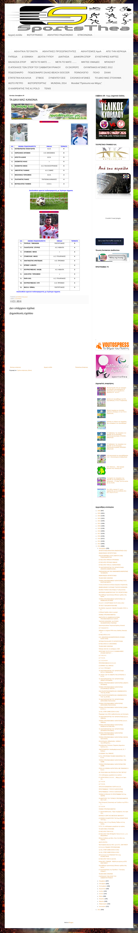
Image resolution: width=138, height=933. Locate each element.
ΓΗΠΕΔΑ (12, 56)
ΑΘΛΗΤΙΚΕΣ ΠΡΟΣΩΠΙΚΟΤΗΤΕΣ (59, 51)
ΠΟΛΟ (96, 72)
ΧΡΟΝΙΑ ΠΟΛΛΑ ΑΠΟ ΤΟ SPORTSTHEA (111, 641)
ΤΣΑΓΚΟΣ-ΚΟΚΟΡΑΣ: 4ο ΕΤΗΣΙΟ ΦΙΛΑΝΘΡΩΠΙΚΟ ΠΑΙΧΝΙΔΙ (108, 622)
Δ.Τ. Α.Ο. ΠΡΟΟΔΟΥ (105, 668)
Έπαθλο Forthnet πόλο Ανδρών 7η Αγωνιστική (112, 589)
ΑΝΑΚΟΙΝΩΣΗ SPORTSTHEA (107, 553)
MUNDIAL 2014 (59, 83)
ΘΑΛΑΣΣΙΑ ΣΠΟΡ (17, 62)
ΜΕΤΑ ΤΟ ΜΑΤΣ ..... (41, 62)
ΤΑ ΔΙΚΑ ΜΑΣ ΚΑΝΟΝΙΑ (106, 578)
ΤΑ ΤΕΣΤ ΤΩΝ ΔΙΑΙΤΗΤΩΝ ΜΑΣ (108, 605)
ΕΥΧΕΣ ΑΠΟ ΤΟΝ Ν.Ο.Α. (106, 831)
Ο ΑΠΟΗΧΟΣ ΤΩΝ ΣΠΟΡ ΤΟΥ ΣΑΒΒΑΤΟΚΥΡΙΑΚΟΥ (34, 67)
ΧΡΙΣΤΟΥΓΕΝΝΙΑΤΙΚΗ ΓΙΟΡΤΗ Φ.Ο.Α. (110, 786)
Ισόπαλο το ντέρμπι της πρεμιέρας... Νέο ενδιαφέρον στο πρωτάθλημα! (117, 422)
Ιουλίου (101, 891)
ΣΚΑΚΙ (107, 72)
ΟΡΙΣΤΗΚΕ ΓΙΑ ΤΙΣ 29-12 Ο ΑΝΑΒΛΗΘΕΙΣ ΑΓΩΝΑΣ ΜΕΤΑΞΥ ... (111, 652)
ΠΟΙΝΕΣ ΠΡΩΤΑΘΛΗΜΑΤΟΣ (107, 614)
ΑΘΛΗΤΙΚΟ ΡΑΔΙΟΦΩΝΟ (60, 35)
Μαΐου (101, 896)
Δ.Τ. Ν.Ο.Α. (102, 658)
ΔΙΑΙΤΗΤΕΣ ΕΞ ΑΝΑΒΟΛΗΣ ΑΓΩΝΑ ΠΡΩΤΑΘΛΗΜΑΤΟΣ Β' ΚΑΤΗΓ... (109, 618)
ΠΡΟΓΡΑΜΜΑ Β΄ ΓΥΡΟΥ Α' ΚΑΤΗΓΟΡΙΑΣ (111, 791)
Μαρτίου (101, 901)
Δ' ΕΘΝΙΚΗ (27, 56)
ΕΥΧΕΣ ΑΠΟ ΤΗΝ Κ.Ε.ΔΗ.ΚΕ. (107, 859)
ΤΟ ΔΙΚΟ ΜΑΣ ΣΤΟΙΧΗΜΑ (108, 78)
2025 (99, 513)
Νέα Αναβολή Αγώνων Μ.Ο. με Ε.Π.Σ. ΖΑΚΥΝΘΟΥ (113, 844)
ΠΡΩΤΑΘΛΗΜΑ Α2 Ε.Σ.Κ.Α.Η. (107, 663)
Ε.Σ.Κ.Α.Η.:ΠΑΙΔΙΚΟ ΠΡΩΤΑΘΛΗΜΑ (109, 847)
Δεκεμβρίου (102, 548)
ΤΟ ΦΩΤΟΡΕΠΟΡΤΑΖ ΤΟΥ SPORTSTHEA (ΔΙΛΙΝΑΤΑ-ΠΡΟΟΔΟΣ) (111, 729)
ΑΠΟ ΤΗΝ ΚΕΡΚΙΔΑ (116, 51)
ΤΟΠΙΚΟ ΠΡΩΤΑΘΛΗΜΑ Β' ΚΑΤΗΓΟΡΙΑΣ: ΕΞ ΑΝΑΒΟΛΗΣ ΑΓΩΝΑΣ (112, 599)
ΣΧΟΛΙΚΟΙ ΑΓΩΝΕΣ (80, 78)
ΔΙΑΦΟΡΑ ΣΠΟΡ (82, 56)
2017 (99, 533)
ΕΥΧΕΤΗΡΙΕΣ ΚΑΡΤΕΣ (107, 56)
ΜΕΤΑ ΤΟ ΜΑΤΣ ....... (66, 62)
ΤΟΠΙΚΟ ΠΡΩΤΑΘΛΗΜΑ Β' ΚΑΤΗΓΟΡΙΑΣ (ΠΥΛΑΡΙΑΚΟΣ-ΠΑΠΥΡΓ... (111, 687)
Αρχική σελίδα (15, 35)
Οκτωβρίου (102, 883)
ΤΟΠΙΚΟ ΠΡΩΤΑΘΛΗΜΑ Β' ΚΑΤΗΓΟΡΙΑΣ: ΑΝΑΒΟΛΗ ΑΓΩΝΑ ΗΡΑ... (111, 725)
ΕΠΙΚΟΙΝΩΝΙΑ (85, 35)
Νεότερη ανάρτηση (15, 367)
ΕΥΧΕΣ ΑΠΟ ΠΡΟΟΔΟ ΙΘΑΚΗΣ (108, 562)
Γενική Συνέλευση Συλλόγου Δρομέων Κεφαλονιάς (113, 584)
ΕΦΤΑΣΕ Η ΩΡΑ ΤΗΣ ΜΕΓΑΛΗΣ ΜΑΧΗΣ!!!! (111, 815)
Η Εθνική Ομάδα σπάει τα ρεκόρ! (108, 612)
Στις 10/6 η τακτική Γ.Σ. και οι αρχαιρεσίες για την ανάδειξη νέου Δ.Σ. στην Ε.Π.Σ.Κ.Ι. (116, 491)
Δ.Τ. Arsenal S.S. (104, 628)
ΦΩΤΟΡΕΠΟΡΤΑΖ (37, 83)
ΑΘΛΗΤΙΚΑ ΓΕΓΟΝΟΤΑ (26, 51)
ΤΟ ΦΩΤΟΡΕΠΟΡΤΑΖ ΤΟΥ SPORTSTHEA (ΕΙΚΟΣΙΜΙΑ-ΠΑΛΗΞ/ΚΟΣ (111, 700)
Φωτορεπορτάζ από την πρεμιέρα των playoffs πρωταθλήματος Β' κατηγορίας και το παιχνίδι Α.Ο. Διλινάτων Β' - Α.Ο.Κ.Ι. (116, 390)
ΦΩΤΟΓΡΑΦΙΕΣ (35, 35)
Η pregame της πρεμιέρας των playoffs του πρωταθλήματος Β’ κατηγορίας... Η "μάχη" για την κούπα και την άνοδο (117, 480)
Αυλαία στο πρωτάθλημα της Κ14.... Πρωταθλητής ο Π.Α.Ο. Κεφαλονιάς (117, 399)
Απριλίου (102, 898)
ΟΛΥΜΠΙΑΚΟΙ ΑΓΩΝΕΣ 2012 (98, 67)
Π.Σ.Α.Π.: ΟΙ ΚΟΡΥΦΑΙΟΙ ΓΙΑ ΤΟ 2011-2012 (111, 603)
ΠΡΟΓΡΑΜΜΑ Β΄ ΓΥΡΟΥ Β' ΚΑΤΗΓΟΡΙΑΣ (111, 789)
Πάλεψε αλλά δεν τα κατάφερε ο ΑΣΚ (109, 649)
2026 (99, 510)
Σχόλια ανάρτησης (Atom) (24, 370)
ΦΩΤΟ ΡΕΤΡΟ (15, 83)
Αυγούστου (102, 888)
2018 (99, 531)
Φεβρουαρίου (103, 904)
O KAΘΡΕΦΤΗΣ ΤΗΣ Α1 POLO (24, 88)
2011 (99, 909)
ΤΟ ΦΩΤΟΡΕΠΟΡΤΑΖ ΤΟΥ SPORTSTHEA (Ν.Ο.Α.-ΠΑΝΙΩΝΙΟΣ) (111, 671)
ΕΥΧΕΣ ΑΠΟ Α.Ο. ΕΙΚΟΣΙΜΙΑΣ (108, 643)
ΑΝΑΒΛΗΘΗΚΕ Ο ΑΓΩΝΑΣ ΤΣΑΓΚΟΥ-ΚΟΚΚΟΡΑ (113, 587)
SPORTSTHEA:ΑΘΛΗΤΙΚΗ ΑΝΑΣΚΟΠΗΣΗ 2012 (113, 550)
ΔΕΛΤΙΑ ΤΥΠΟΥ (46, 56)
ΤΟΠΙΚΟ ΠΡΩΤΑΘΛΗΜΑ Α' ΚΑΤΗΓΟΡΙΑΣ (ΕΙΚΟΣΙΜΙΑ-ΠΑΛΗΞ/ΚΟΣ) (111, 704)
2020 (99, 526)
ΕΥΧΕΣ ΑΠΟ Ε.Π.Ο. (104, 634)
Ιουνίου (101, 893)
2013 (99, 543)
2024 (99, 515)
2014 (99, 541)
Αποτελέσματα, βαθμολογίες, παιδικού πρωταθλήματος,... (110, 741)
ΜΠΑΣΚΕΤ (109, 62)
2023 (99, 518)
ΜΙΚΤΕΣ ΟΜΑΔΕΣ (90, 62)
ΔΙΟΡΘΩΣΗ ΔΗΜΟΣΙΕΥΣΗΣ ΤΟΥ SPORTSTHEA (113, 592)
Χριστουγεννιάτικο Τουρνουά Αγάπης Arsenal (112, 625)
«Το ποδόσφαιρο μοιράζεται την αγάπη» (110, 775)
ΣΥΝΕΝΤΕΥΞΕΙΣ (57, 78)
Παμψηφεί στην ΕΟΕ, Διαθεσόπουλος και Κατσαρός (113, 714)
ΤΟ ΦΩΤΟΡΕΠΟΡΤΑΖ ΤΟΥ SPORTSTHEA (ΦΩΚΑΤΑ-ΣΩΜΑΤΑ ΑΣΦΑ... (111, 568)
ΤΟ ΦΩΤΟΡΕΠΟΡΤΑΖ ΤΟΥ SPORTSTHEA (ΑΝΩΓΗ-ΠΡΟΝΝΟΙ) (111, 679)
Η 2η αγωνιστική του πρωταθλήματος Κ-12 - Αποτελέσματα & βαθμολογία (117, 456)
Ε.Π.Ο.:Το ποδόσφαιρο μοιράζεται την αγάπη (112, 826)
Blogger (71, 922)
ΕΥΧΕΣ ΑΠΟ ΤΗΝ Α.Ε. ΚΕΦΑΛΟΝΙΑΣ (110, 564)
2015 (99, 538)
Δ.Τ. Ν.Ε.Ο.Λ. (102, 655)
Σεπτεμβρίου (103, 886)
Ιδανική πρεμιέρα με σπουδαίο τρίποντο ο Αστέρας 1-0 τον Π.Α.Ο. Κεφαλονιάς (117, 412)
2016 (99, 536)
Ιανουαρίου (102, 906)
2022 (99, 521)
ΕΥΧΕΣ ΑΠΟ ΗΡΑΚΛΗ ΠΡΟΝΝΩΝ (109, 559)
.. (8, 51)
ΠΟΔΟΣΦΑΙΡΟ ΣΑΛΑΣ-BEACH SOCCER (48, 72)
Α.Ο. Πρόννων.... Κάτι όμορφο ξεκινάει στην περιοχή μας (115, 467)
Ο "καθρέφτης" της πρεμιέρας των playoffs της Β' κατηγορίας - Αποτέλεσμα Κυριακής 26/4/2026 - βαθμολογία (116, 446)
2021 (99, 523)
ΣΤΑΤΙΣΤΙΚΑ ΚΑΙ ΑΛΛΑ (19, 78)
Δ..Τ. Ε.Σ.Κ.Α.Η (103, 660)
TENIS (47, 88)
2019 (99, 528)
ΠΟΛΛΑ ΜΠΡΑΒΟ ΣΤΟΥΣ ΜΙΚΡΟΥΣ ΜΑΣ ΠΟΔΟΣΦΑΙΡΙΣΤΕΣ (111, 556)
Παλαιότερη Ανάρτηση (81, 367)
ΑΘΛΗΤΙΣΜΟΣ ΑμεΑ (91, 51)
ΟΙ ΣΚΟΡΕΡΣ (72, 67)
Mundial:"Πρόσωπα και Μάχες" (86, 83)
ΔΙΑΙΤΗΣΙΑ (63, 56)
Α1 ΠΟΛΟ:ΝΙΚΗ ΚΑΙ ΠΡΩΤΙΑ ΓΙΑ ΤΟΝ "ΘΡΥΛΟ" (112, 772)
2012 (99, 546)
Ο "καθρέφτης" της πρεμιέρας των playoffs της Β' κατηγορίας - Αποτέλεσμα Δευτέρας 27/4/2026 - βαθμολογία (116, 435)
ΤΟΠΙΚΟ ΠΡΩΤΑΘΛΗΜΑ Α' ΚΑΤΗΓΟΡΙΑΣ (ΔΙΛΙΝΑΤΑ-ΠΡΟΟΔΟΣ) (111, 733)
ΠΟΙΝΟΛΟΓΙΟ (81, 72)
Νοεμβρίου (102, 881)
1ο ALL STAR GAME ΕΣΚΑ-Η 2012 (109, 711)
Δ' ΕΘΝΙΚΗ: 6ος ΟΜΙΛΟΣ (106, 665)
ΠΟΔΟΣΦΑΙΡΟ (15, 72)
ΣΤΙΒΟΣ (40, 78)
